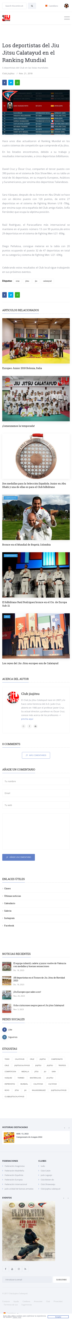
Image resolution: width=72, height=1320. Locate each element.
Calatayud (19, 1059)
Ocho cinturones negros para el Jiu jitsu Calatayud (38, 1005)
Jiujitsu (50, 1065)
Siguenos (9, 1037)
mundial (24, 1084)
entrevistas (10, 1084)
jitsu (27, 281)
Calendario (9, 903)
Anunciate (38, 1301)
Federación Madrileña (14, 1170)
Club (48, 1301)
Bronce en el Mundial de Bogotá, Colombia (26, 544)
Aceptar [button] (58, 1317)
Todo (7, 1059)
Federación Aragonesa (15, 1166)
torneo (21, 1078)
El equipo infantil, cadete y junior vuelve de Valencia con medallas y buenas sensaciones (39, 965)
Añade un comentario (18, 857)
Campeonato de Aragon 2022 (29, 1137)
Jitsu (17, 1090)
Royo (7, 1090)
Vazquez (8, 1078)
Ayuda (16, 1301)
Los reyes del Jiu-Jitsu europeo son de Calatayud (30, 663)
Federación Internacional (16, 1184)
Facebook (9, 925)
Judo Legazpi (46, 1175)
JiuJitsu (43, 1059)
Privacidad (58, 1301)
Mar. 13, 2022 (22, 1133)
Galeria (7, 910)
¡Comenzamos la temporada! (18, 425)
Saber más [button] (16, 1317)
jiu (36, 281)
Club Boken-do (47, 1179)
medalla (25, 1071)
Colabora (26, 1301)
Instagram (9, 918)
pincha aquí (27, 718)
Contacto (6, 1301)
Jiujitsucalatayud (22, 1065)
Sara (54, 1071)
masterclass (35, 1078)
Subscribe (61, 1279)
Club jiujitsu (8, 73)
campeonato (10, 498)
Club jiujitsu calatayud (50, 1188)
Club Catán (46, 1170)
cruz (17, 281)
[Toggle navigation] (67, 18)
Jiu (25, 1090)
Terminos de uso (11, 1304)
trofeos (62, 1065)
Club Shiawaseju (48, 1184)
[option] (36, 1137)
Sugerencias (26, 1304)
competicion (10, 1071)
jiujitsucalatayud (58, 1090)
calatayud (47, 281)
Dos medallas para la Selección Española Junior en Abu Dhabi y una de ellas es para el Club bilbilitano (34, 485)
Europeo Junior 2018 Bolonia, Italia (22, 368)
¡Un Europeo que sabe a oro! (27, 991)
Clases (7, 888)
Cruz (32, 1059)
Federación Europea (14, 1179)
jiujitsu (38, 1065)
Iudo (43, 1166)
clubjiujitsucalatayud (14, 1096)
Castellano (10, 1313)
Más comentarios (36, 755)
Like (7, 1029)
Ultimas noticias (12, 896)
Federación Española (14, 1175)
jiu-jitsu (50, 1078)
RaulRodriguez (39, 1090)
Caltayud (52, 1084)
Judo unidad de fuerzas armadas (19, 1188)
